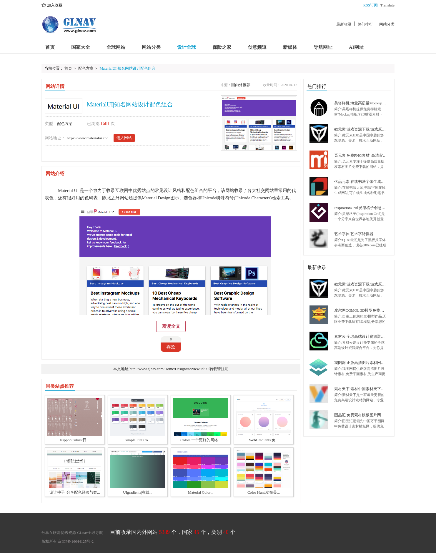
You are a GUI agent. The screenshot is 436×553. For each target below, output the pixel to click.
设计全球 (186, 47)
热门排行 (365, 24)
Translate (387, 5)
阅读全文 (171, 326)
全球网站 (115, 47)
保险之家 (221, 47)
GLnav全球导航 (90, 532)
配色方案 (86, 68)
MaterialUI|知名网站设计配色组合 (127, 68)
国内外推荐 (240, 85)
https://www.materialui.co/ (87, 138)
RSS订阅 (370, 5)
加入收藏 (51, 5)
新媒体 (290, 47)
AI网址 (356, 47)
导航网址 (323, 47)
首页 (50, 47)
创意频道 (257, 47)
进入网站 (124, 138)
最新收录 (344, 24)
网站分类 (387, 24)
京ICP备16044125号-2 (76, 541)
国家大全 (80, 47)
